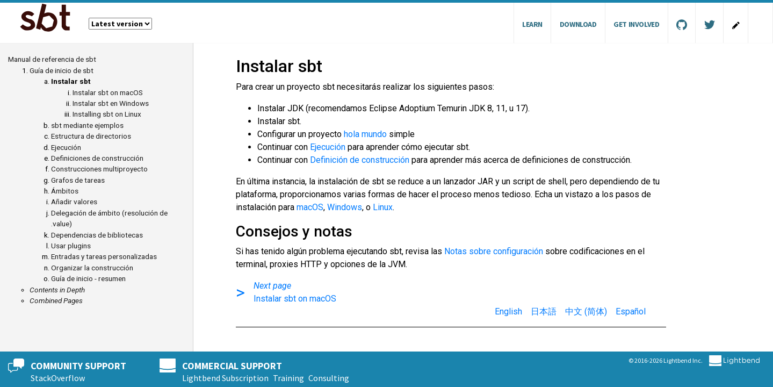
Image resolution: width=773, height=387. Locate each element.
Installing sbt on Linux (107, 114)
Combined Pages (56, 300)
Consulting (328, 377)
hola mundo (365, 134)
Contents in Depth (57, 289)
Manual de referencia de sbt (52, 59)
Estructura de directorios (91, 136)
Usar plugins (71, 245)
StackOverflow (58, 377)
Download (578, 24)
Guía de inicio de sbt (61, 70)
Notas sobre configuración (493, 251)
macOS (310, 207)
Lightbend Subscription (225, 377)
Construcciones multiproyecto (99, 168)
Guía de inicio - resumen (88, 278)
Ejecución (66, 147)
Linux (383, 207)
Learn (532, 24)
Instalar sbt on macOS (108, 92)
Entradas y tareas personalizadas (104, 256)
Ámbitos (64, 191)
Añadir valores (74, 201)
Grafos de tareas (78, 180)
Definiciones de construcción (97, 158)
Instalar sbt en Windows (111, 103)
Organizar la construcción (92, 267)
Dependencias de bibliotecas (97, 235)
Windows (344, 207)
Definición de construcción (359, 160)
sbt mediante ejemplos (87, 125)
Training (288, 377)
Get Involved (636, 24)
